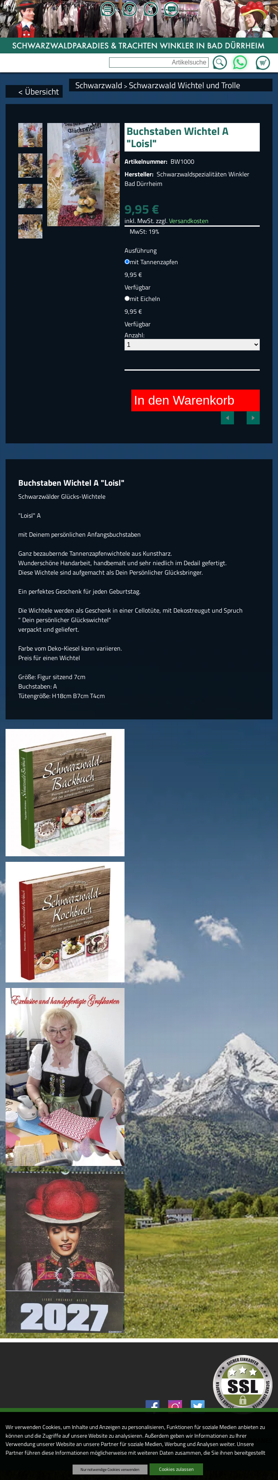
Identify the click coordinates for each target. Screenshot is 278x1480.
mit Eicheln (145, 298)
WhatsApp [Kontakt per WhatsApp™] (240, 60)
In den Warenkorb (184, 400)
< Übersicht (38, 91)
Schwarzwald (98, 85)
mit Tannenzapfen (154, 262)
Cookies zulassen (176, 1469)
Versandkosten (189, 220)
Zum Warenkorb (262, 58)
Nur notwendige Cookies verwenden (110, 1469)
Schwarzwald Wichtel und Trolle (184, 85)
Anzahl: (134, 335)
